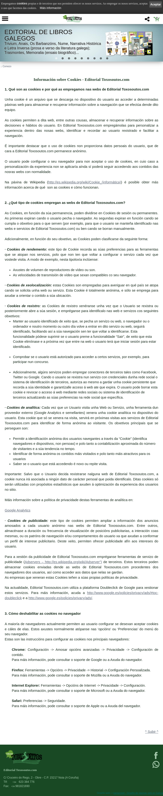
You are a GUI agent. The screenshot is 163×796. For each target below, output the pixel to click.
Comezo (7, 66)
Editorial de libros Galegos (38, 35)
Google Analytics (17, 510)
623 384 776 (23, 782)
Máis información (50, 8)
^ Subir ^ (151, 732)
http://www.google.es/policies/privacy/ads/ (60, 598)
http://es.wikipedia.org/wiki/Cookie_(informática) (84, 182)
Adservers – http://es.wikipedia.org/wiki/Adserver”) (63, 562)
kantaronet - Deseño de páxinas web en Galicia (138, 793)
